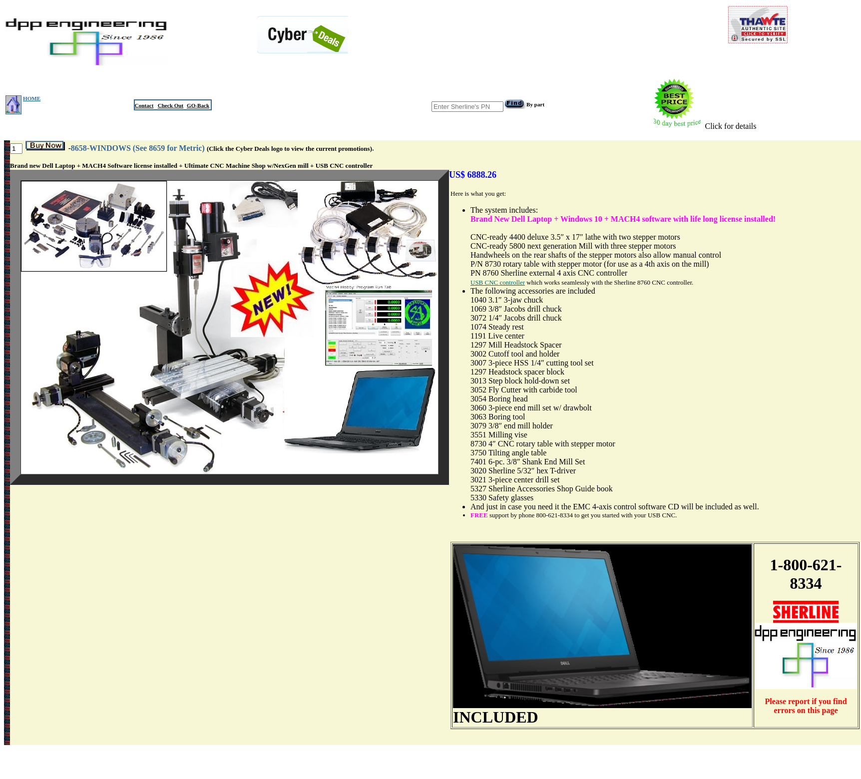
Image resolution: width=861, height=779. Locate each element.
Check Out (171, 105)
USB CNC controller (497, 282)
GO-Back (198, 105)
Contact (144, 105)
